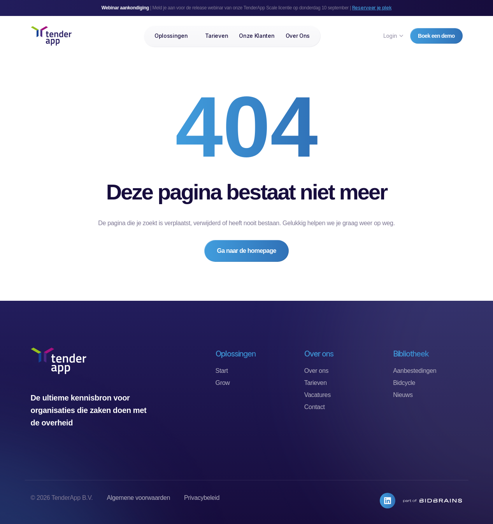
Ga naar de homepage (246, 250)
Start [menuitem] (222, 370)
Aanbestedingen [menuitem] (414, 370)
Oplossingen (171, 35)
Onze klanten (256, 35)
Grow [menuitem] (223, 382)
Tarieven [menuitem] (315, 382)
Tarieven (216, 35)
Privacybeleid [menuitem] (201, 497)
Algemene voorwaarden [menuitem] (138, 497)
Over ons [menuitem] (316, 370)
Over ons (298, 35)
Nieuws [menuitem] (403, 395)
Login (393, 36)
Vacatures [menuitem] (317, 395)
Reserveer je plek (372, 8)
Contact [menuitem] (314, 407)
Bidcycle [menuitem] (404, 382)
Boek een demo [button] (436, 36)
